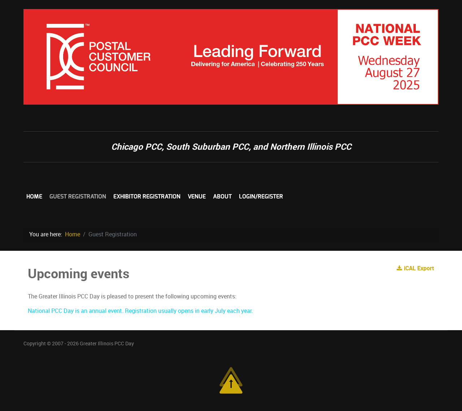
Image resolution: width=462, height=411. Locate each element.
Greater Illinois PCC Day (107, 343)
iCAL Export (415, 268)
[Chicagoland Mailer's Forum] (231, 56)
